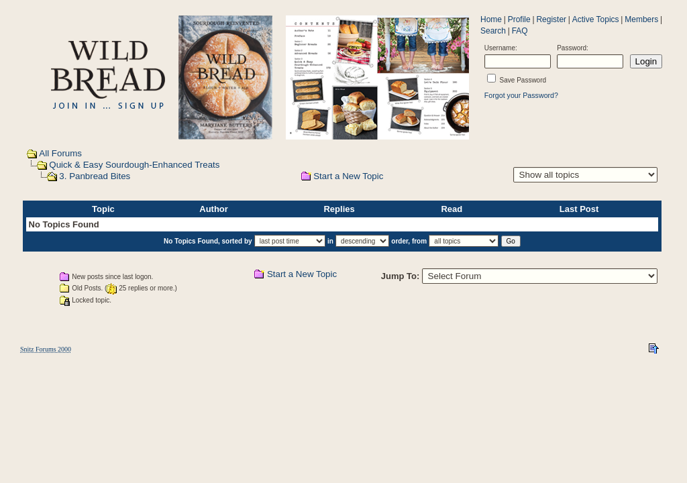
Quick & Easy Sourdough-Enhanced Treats (134, 165)
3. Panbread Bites (94, 176)
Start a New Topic (348, 176)
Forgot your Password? (521, 95)
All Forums (60, 153)
